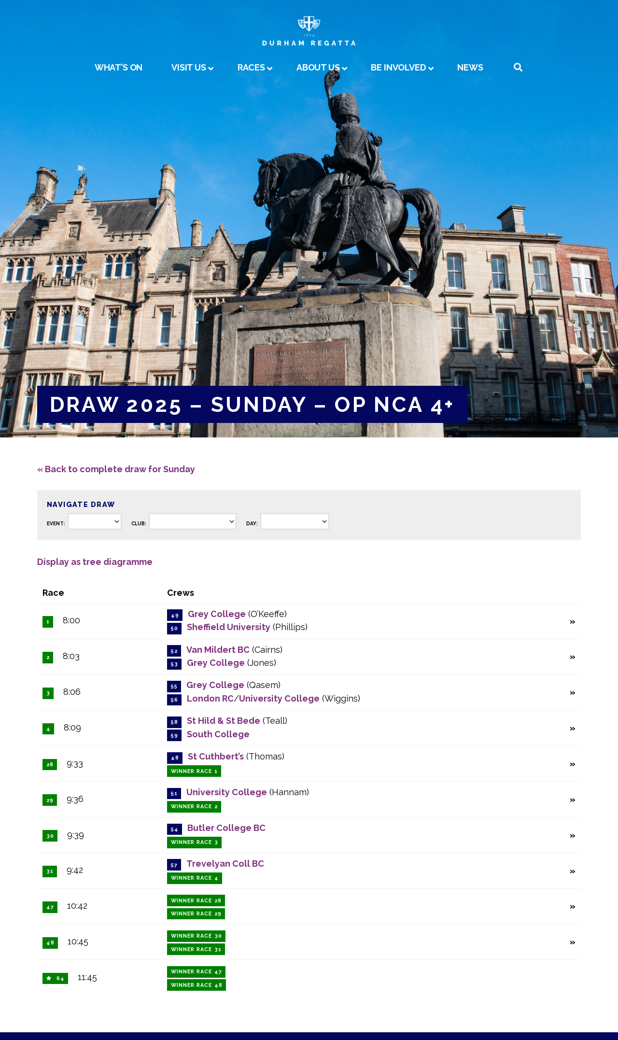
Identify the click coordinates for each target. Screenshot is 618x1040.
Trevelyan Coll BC (225, 863)
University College (279, 698)
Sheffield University (228, 627)
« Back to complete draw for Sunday (116, 469)
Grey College (217, 614)
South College (218, 734)
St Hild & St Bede (223, 721)
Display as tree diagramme (95, 562)
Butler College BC (226, 828)
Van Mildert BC (218, 650)
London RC (210, 698)
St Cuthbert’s (216, 756)
